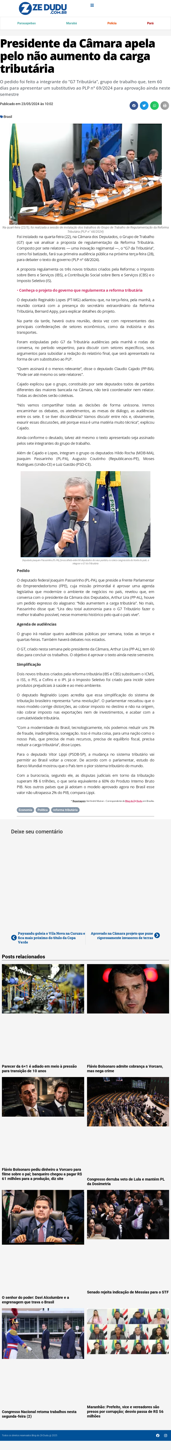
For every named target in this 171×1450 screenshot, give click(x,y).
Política (43, 810)
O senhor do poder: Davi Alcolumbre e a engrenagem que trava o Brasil (35, 1300)
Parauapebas (27, 23)
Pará (150, 23)
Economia (25, 810)
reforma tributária (65, 810)
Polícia (112, 23)
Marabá (71, 23)
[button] (134, 106)
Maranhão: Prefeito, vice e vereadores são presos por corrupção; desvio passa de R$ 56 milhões (125, 1412)
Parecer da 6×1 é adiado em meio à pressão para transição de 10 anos (39, 1069)
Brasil (8, 117)
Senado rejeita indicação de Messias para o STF (128, 1292)
